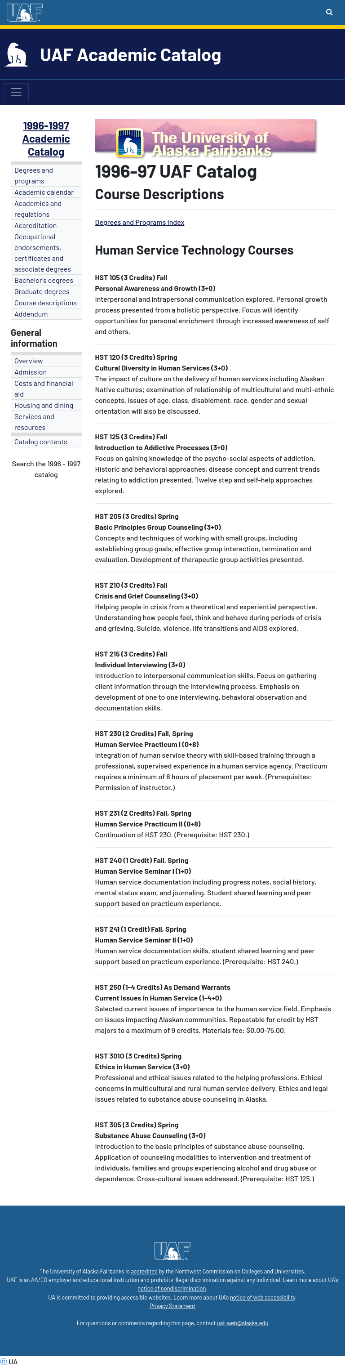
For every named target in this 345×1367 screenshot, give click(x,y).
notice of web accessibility (262, 1297)
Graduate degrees (42, 291)
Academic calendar (44, 192)
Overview (28, 360)
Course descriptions (45, 302)
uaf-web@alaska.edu (242, 1323)
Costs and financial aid (43, 388)
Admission (30, 371)
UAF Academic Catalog (130, 54)
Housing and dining (43, 405)
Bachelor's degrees (43, 280)
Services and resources (34, 421)
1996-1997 (46, 125)
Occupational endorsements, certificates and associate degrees (42, 252)
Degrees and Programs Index (140, 222)
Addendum (31, 313)
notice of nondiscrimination (171, 1288)
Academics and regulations (38, 208)
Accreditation (35, 225)
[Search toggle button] (329, 12)
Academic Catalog (46, 145)
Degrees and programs (33, 175)
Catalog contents (40, 441)
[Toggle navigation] (16, 92)
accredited (144, 1271)
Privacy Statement (172, 1305)
